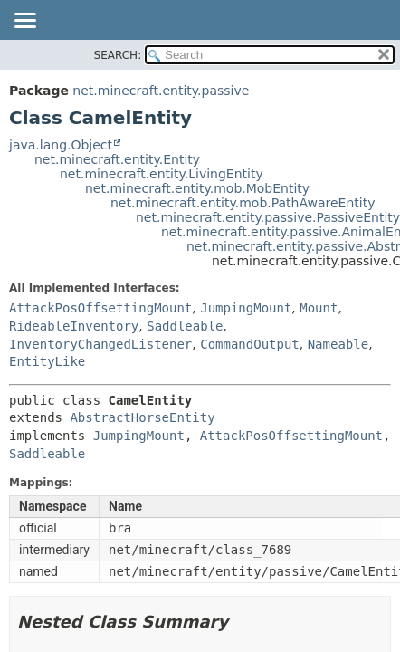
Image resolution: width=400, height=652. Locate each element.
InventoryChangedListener (100, 344)
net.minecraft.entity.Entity (117, 159)
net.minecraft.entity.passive (160, 90)
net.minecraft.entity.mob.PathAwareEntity (242, 203)
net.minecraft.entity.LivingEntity (161, 174)
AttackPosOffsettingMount (100, 308)
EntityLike (47, 361)
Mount (319, 308)
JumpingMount (245, 308)
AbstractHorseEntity (142, 417)
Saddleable (185, 326)
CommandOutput (250, 344)
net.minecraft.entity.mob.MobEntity (197, 188)
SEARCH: (118, 55)
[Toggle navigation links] (24, 21)
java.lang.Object (60, 145)
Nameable (338, 344)
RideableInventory (73, 326)
